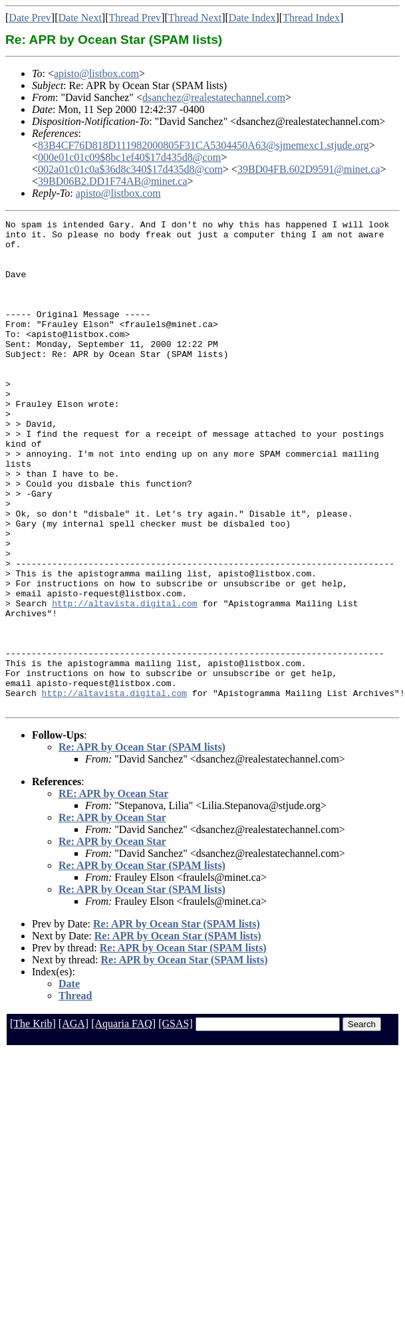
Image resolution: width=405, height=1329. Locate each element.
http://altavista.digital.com (124, 681)
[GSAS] (175, 1121)
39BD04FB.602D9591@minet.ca (308, 169)
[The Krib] (33, 1121)
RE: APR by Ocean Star (113, 891)
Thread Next (194, 17)
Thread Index (311, 17)
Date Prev (30, 17)
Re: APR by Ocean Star (112, 915)
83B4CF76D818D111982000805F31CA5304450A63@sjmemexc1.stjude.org (203, 145)
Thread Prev (134, 17)
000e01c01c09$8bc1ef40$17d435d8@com (129, 157)
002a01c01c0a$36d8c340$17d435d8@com (130, 169)
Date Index (252, 17)
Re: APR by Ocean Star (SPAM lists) (142, 844)
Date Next (80, 17)
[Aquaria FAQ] (123, 1121)
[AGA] (73, 1121)
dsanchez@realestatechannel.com (213, 97)
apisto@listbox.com (96, 73)
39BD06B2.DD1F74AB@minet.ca (113, 181)
